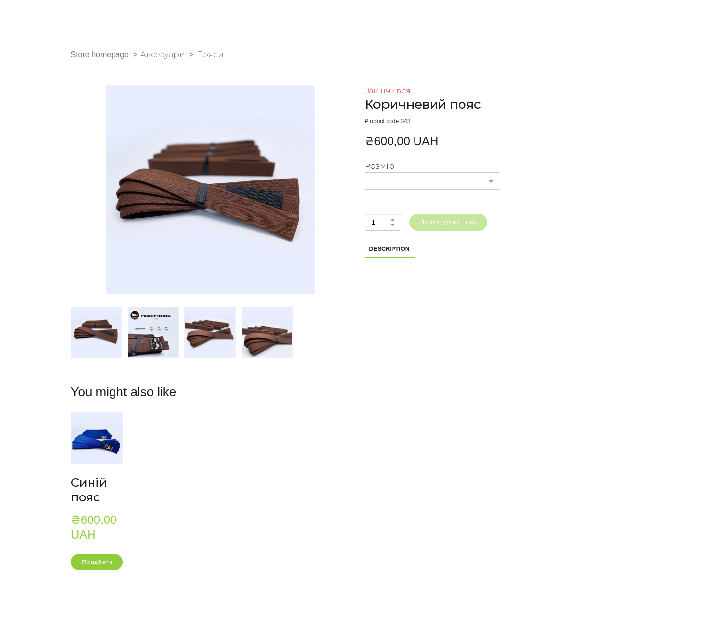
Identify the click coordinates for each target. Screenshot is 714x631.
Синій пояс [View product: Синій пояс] (89, 490)
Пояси (210, 54)
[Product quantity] (380, 222)
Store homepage (100, 54)
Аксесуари (162, 54)
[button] (392, 219)
